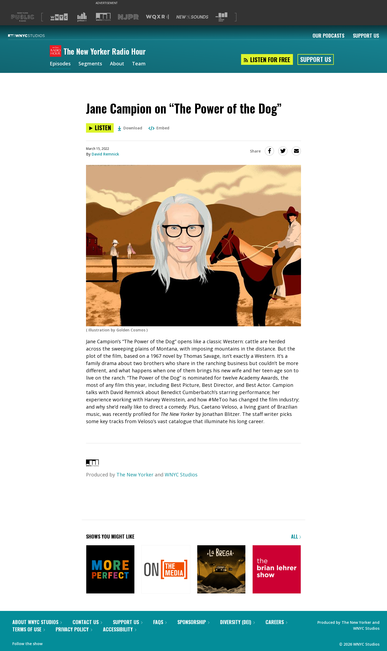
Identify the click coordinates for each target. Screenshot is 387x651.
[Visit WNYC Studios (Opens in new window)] (103, 17)
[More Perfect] (110, 570)
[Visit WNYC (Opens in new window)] (59, 16)
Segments (90, 64)
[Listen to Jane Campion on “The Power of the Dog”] (100, 128)
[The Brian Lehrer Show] (276, 570)
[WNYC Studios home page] (33, 35)
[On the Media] (165, 570)
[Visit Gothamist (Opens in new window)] (82, 17)
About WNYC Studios (37, 621)
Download (130, 127)
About (117, 64)
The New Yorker (134, 474)
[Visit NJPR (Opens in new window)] (128, 17)
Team (139, 64)
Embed (158, 127)
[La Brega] (221, 570)
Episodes (60, 64)
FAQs (160, 621)
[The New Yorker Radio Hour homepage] (56, 51)
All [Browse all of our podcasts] (296, 536)
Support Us (366, 35)
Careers (276, 621)
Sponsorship (193, 621)
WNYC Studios (181, 474)
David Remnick (105, 154)
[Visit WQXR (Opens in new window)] (157, 17)
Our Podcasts (328, 35)
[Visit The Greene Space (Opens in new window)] (221, 17)
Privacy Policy (74, 629)
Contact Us (87, 621)
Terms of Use (28, 629)
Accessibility (119, 629)
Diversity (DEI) (237, 621)
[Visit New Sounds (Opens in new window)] (192, 17)
